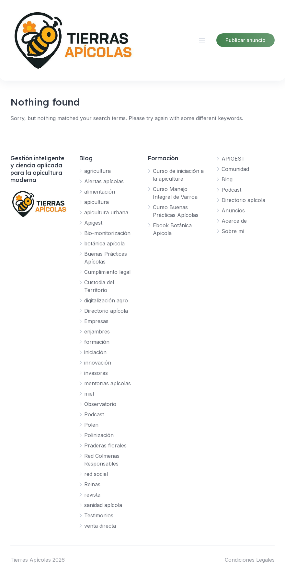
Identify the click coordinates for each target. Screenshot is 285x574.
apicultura (96, 202)
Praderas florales (105, 445)
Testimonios (98, 515)
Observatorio (100, 404)
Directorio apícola (106, 311)
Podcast (94, 414)
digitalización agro (106, 300)
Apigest (93, 222)
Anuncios (233, 210)
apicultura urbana (106, 212)
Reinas (92, 484)
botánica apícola (104, 243)
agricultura (97, 171)
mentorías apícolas (107, 383)
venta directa (100, 526)
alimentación (99, 191)
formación (96, 342)
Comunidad (235, 169)
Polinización (99, 435)
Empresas (96, 321)
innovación (97, 362)
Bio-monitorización (107, 233)
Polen (91, 425)
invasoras (96, 373)
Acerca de (234, 221)
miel (89, 393)
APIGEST (233, 158)
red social (96, 474)
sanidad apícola (103, 505)
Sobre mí (233, 231)
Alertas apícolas (104, 181)
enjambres (97, 331)
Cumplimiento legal (107, 272)
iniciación (95, 352)
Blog (227, 179)
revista (92, 494)
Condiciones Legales (250, 560)
